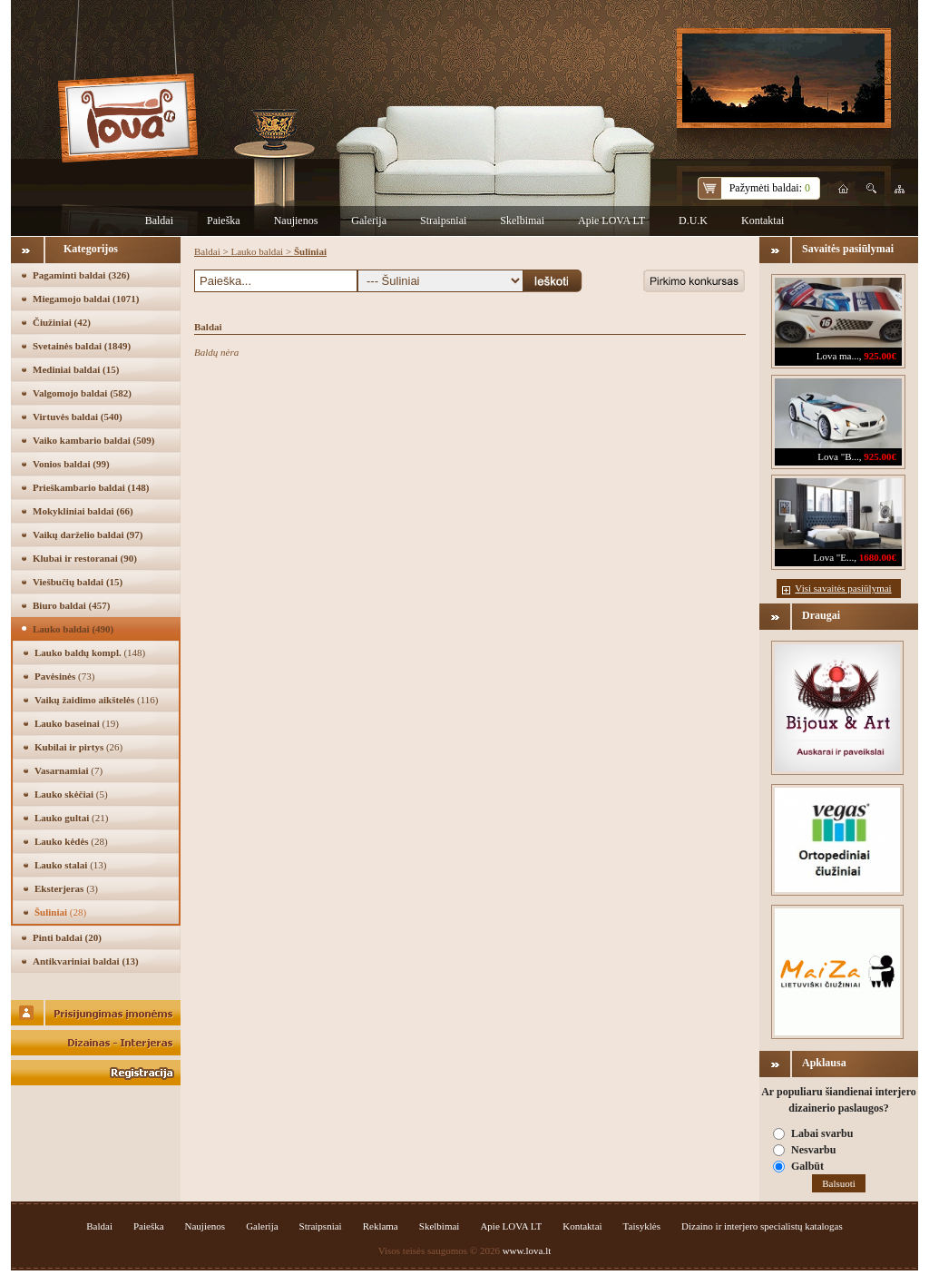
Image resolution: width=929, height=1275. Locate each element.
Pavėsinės (64, 676)
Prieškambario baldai (91, 487)
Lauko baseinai (76, 723)
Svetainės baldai (82, 345)
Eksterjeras (66, 888)
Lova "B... (837, 456)
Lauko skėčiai (71, 794)
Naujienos (296, 220)
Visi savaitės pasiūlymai (843, 588)
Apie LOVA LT (611, 220)
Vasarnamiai (68, 770)
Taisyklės (641, 1226)
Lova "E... (833, 557)
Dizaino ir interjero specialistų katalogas (762, 1226)
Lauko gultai (71, 817)
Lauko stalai (70, 864)
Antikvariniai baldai (86, 961)
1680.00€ (877, 557)
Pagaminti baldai (81, 275)
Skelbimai (522, 220)
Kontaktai (762, 220)
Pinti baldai (67, 937)
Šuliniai (60, 912)
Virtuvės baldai (77, 416)
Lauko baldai (73, 628)
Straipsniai (443, 220)
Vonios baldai (71, 463)
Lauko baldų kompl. (89, 652)
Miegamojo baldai (86, 298)
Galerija (368, 220)
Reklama (380, 1226)
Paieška (223, 220)
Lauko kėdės (71, 841)
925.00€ (880, 355)
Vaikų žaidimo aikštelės (96, 699)
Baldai (159, 220)
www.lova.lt (527, 1250)
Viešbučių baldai (77, 581)
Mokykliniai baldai (83, 510)
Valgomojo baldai (82, 392)
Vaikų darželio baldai (88, 534)
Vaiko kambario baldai (93, 440)
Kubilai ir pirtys (78, 746)
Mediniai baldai (76, 369)
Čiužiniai (62, 322)
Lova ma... (838, 355)
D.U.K (693, 220)
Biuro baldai (71, 605)
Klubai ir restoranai (85, 558)
